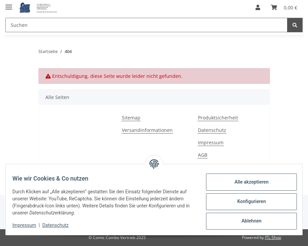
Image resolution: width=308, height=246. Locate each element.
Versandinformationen (147, 130)
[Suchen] (295, 25)
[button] (258, 7)
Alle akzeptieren (247, 182)
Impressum (28, 225)
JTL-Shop (273, 237)
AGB (202, 155)
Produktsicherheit (218, 117)
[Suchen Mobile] (146, 25)
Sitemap (131, 117)
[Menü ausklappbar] (8, 4)
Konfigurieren (247, 201)
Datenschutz (59, 225)
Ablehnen (247, 221)
